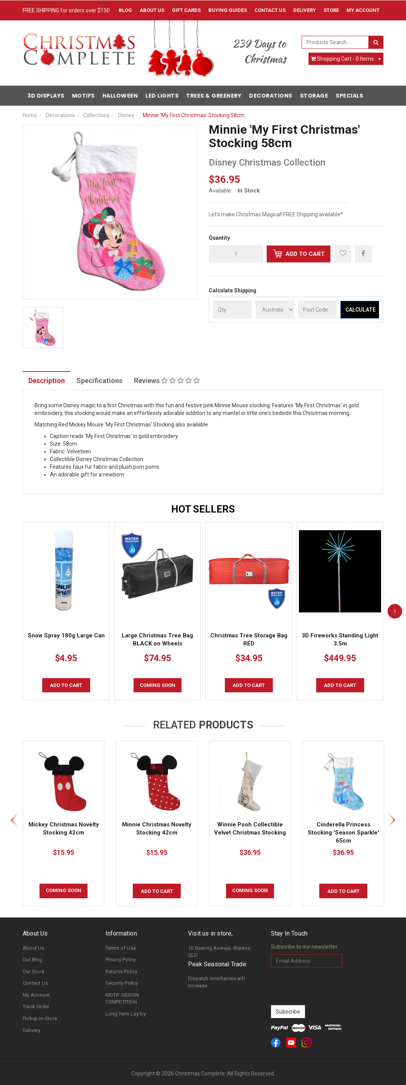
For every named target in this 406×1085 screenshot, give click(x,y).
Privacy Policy (121, 959)
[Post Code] (317, 310)
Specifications (99, 381)
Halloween (120, 96)
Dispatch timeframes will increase (216, 982)
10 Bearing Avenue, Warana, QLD (219, 951)
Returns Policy (122, 971)
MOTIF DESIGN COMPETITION (122, 998)
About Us (152, 10)
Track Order (36, 1006)
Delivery (304, 10)
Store (331, 10)
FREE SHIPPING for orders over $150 (66, 10)
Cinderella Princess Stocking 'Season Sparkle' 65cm (343, 832)
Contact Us (270, 10)
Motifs (83, 96)
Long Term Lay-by (126, 1014)
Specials (349, 96)
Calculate (360, 310)
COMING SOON (157, 685)
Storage (314, 96)
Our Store (33, 971)
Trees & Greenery (213, 96)
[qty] (236, 254)
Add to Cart (299, 253)
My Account (36, 995)
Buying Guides (227, 10)
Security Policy (122, 983)
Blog (125, 10)
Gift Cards (186, 10)
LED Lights (161, 96)
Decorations (270, 96)
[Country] (275, 310)
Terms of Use (121, 948)
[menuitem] (363, 254)
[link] (276, 1042)
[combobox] (335, 42)
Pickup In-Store (40, 1018)
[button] (342, 254)
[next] (395, 611)
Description (46, 381)
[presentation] (329, 986)
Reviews (167, 381)
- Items (342, 59)
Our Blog (33, 959)
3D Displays (45, 96)
